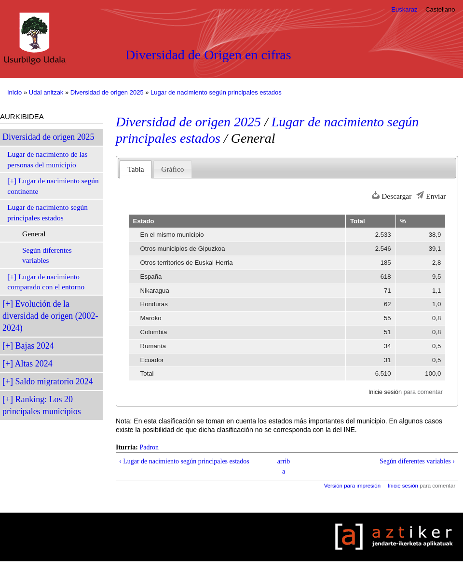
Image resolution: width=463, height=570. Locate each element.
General (34, 234)
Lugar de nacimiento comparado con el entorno (45, 281)
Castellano (440, 9)
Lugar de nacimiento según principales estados (216, 92)
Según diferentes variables (47, 255)
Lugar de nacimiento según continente (52, 185)
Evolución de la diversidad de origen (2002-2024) (50, 316)
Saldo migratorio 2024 (54, 381)
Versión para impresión (352, 486)
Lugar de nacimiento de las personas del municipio (47, 159)
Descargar (396, 196)
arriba (283, 466)
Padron (149, 447)
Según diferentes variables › (417, 461)
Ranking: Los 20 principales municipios (41, 405)
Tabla (136, 169)
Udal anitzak (46, 92)
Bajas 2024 (34, 346)
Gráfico (172, 169)
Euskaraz (404, 9)
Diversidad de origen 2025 (107, 92)
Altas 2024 (34, 363)
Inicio (14, 92)
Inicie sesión (385, 392)
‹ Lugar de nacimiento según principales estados (184, 461)
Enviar (436, 196)
